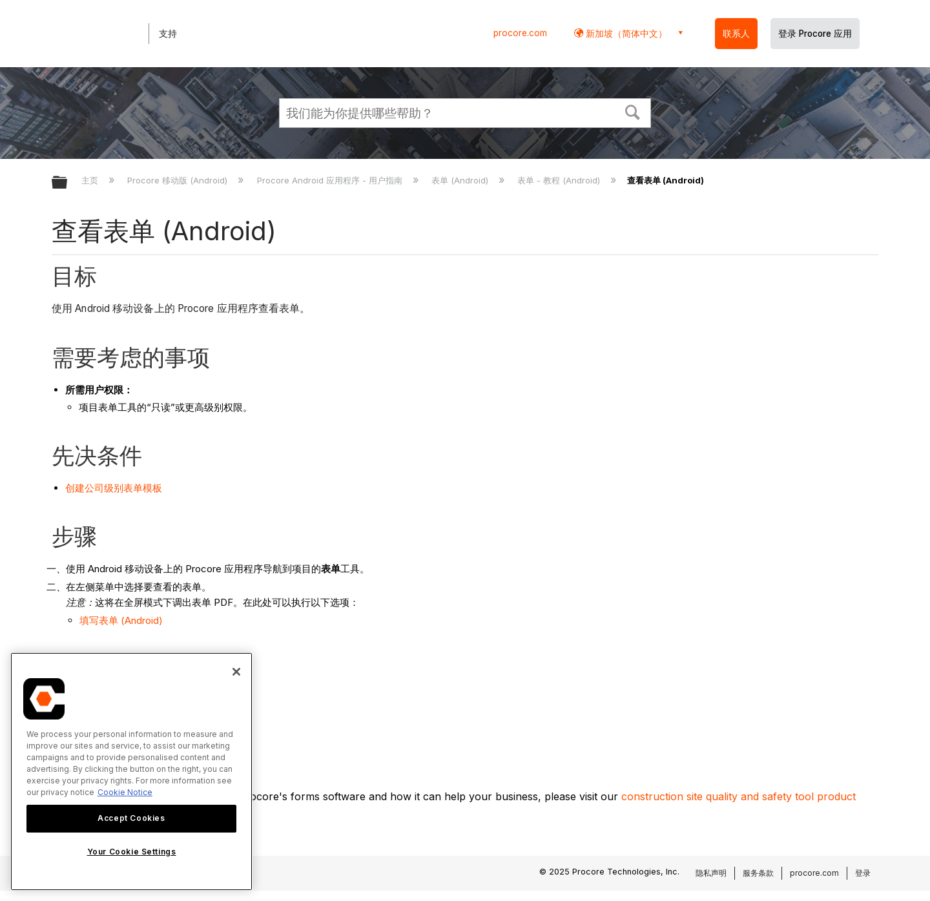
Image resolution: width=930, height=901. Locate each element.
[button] (633, 111)
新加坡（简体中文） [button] (625, 33)
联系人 (736, 33)
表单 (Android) (461, 180)
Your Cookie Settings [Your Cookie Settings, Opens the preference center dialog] (131, 851)
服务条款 (758, 873)
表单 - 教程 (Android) (560, 180)
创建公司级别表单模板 (113, 488)
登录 (863, 873)
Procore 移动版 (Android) (178, 180)
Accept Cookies (131, 818)
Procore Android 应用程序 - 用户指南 (331, 180)
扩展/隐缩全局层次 (67, 183)
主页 (91, 180)
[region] (131, 771)
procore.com (520, 33)
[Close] (236, 672)
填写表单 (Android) (121, 620)
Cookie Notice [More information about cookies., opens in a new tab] (125, 792)
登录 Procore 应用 (815, 33)
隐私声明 (711, 873)
